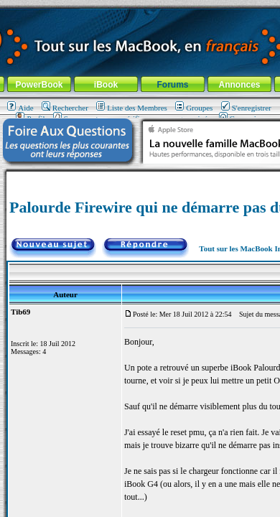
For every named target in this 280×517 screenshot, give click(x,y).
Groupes (194, 107)
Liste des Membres (131, 107)
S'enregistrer (246, 107)
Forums (172, 85)
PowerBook (38, 85)
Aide (20, 107)
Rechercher (65, 107)
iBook (106, 85)
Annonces (239, 85)
